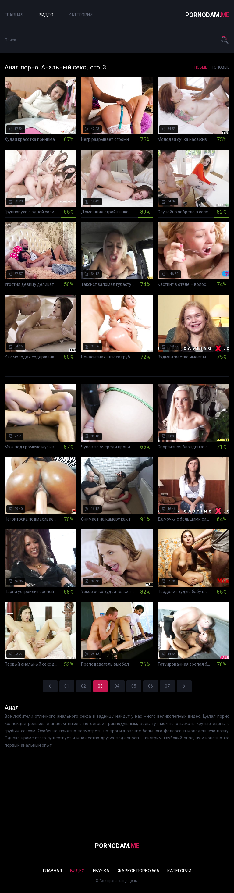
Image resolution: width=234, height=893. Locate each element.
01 (66, 686)
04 (117, 686)
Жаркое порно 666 (138, 870)
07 (167, 686)
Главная (14, 14)
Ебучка (101, 870)
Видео (46, 14)
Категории (81, 14)
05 (133, 686)
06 (150, 686)
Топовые (220, 67)
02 (83, 686)
